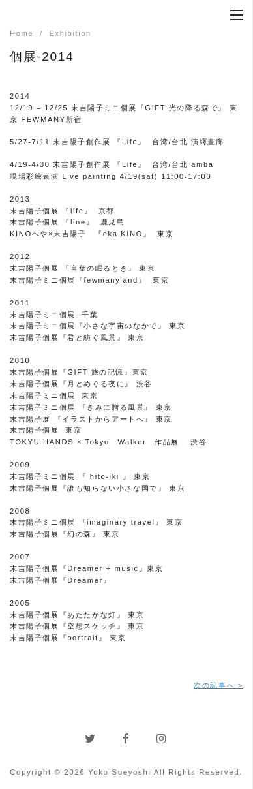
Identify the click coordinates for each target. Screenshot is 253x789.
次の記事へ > (218, 685)
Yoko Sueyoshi (119, 772)
